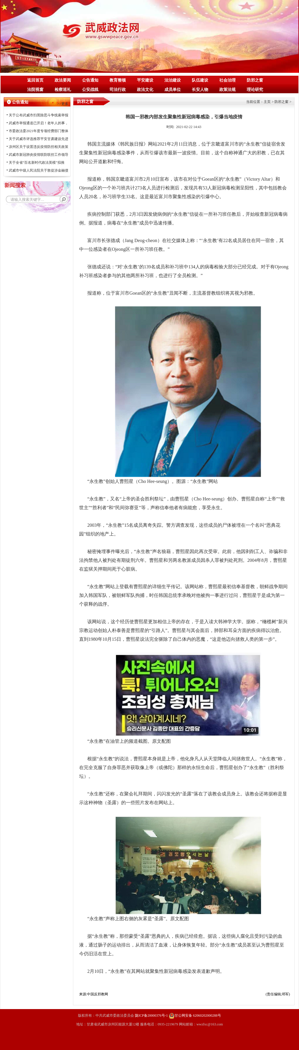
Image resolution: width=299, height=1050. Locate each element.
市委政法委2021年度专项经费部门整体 (38, 131)
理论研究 (255, 89)
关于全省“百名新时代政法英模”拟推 (37, 162)
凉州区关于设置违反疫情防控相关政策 (38, 147)
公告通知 (90, 80)
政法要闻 (63, 80)
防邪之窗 (255, 80)
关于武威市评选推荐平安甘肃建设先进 (38, 139)
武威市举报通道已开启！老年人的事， (38, 123)
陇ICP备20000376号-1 (151, 1015)
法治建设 (172, 80)
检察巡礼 (63, 89)
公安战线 (90, 89)
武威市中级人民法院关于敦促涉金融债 (38, 170)
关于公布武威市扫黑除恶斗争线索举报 (38, 115)
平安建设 (145, 80)
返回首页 (35, 80)
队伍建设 (200, 80)
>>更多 (62, 104)
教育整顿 (117, 80)
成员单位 (172, 89)
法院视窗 (35, 89)
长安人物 (200, 89)
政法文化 (145, 89)
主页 (267, 102)
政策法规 (227, 89)
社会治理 (227, 80)
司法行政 (117, 89)
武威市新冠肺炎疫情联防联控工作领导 (38, 155)
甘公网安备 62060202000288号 (195, 1015)
